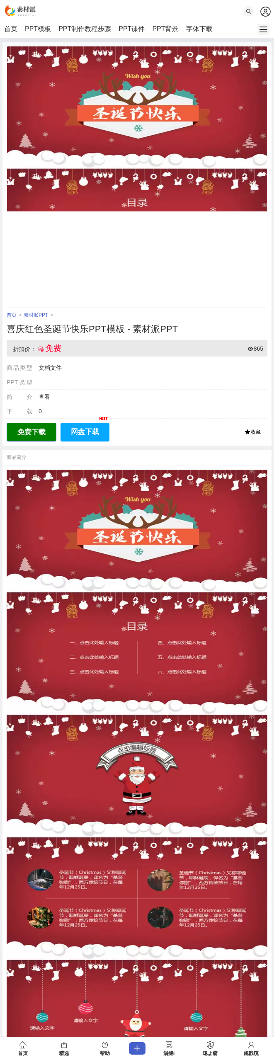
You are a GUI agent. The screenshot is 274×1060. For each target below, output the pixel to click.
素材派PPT (36, 315)
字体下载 (199, 28)
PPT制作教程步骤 (84, 28)
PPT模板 (38, 28)
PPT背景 (165, 28)
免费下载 (31, 432)
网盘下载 (90, 429)
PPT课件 (132, 28)
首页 (10, 28)
